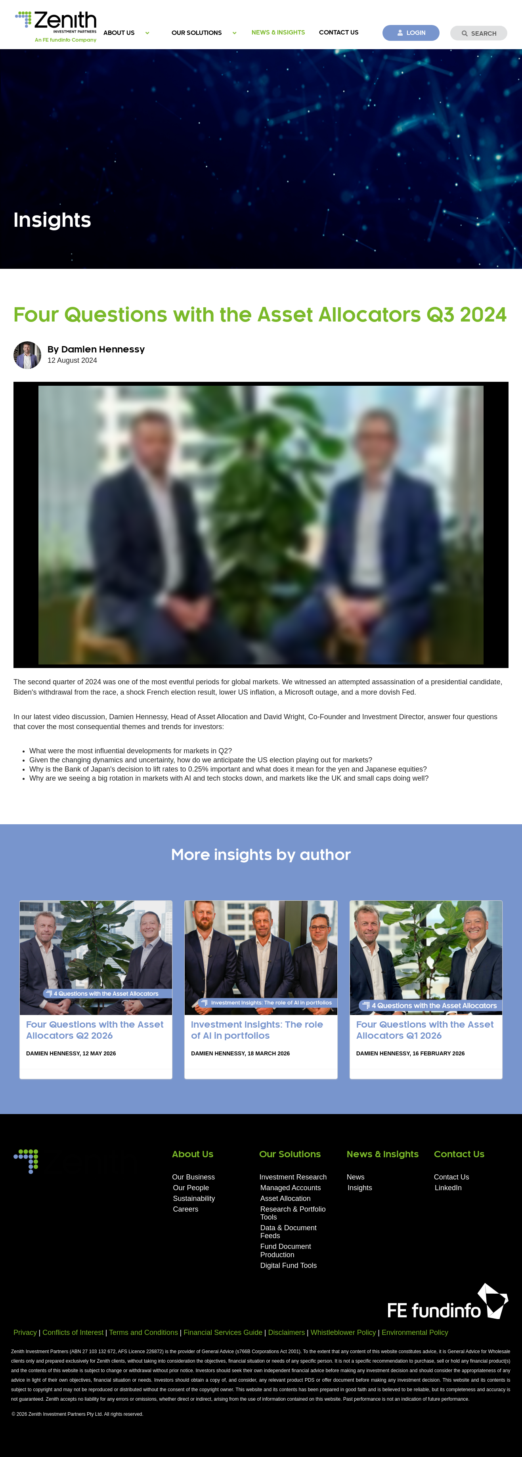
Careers (186, 1209)
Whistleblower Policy (343, 1332)
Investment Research (293, 1177)
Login (411, 33)
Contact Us (339, 33)
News (356, 1177)
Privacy (25, 1332)
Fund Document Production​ (285, 1250)
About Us (119, 33)
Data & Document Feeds (288, 1232)
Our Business (193, 1177)
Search (479, 34)
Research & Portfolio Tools (293, 1213)
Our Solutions (197, 33)
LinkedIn (448, 1188)
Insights (360, 1188)
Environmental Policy (415, 1332)
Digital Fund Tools (288, 1265)
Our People (191, 1188)
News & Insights (278, 33)
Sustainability (194, 1198)
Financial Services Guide (223, 1332)
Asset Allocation (285, 1198)
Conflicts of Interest (72, 1332)
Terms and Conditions (143, 1332)
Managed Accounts (290, 1188)
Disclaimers (286, 1332)
